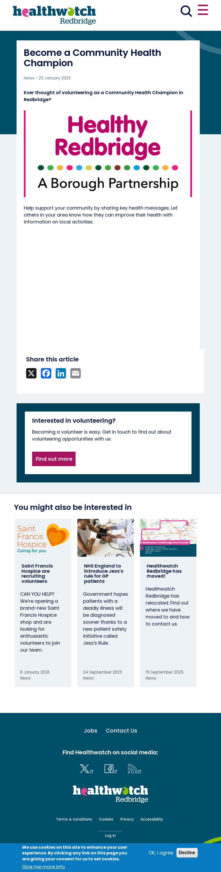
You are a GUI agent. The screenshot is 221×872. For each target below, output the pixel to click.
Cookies (106, 819)
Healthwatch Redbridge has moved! (164, 571)
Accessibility (152, 819)
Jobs (90, 730)
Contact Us (121, 730)
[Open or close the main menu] (203, 11)
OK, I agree (161, 852)
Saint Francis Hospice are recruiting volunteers (37, 573)
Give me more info (43, 866)
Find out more (54, 459)
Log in (110, 835)
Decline (187, 852)
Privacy (127, 819)
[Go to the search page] (186, 12)
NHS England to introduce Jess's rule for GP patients (103, 573)
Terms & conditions (74, 819)
